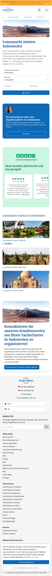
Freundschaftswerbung (12, 449)
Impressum (7, 465)
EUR (26, 404)
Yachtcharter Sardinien (12, 487)
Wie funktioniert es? (11, 440)
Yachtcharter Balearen (12, 493)
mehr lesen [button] (25, 194)
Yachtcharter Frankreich (12, 499)
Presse (5, 459)
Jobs (4, 462)
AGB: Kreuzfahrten (10, 468)
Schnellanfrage (9, 521)
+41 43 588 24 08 (26, 390)
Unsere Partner (9, 446)
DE (26, 409)
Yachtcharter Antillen (11, 505)
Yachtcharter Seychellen (12, 509)
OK (46, 427)
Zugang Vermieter (10, 530)
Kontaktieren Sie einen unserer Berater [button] (22, 367)
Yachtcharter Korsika (11, 502)
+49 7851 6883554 (26, 387)
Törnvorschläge (9, 518)
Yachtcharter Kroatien (11, 490)
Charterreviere (9, 512)
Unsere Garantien (10, 443)
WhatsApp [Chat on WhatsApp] (26, 394)
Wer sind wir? (8, 437)
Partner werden (9, 533)
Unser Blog (7, 474)
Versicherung (8, 452)
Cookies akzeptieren (26, 562)
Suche (26, 93)
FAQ (4, 456)
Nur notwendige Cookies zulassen (26, 568)
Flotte (5, 515)
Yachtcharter (23, 468)
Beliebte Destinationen (14, 540)
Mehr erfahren (33, 557)
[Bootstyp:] (26, 79)
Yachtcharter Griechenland (13, 496)
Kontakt (26, 134)
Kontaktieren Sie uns (26, 398)
